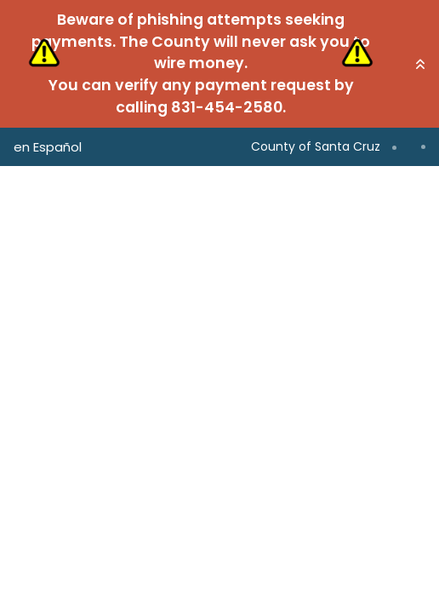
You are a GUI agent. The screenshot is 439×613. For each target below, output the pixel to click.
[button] (420, 63)
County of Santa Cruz (315, 146)
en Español (48, 147)
